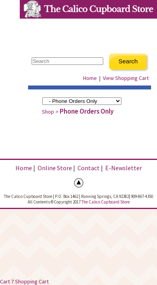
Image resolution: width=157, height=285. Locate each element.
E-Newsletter (123, 168)
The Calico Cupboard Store (105, 202)
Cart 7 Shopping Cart (24, 281)
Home (90, 78)
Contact (89, 168)
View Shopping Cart (126, 78)
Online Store (55, 168)
